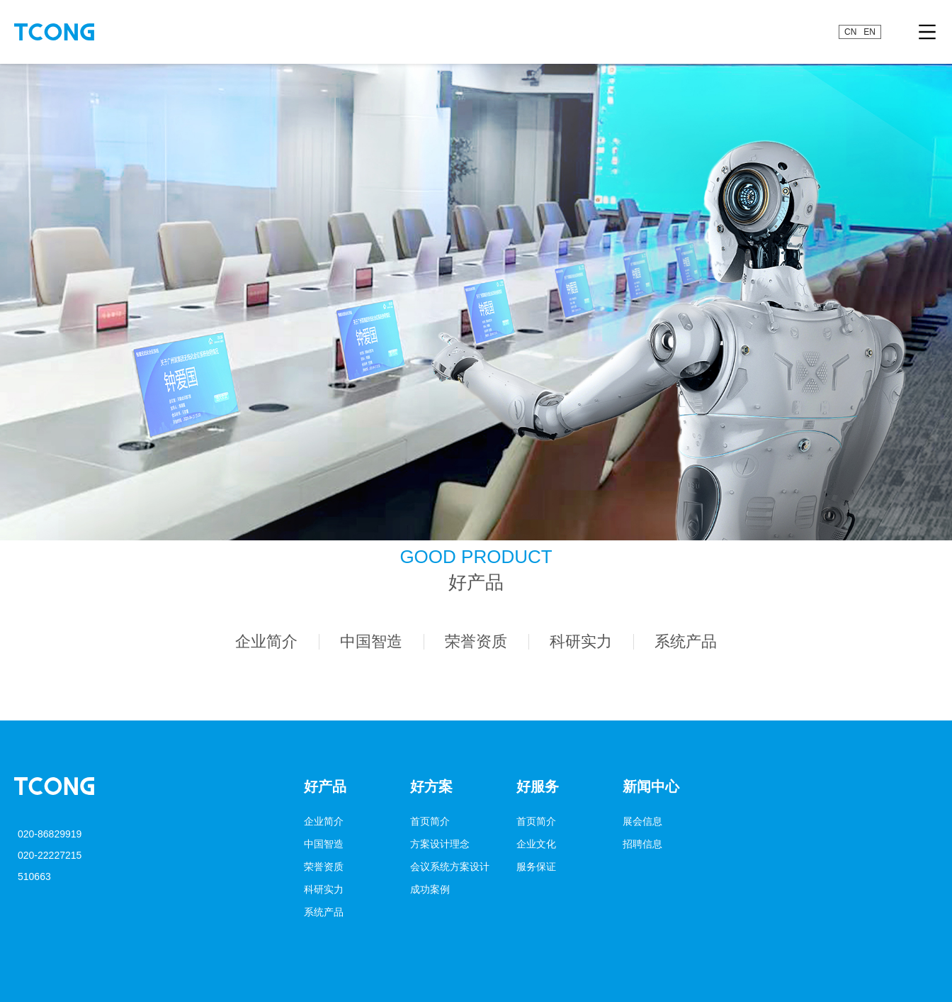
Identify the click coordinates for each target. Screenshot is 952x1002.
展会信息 (642, 821)
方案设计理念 (440, 844)
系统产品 (324, 912)
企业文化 (536, 844)
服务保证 (536, 866)
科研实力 (324, 889)
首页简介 (430, 821)
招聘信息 (642, 844)
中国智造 (324, 844)
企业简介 (324, 821)
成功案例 (430, 889)
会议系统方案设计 (449, 866)
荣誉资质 (324, 866)
